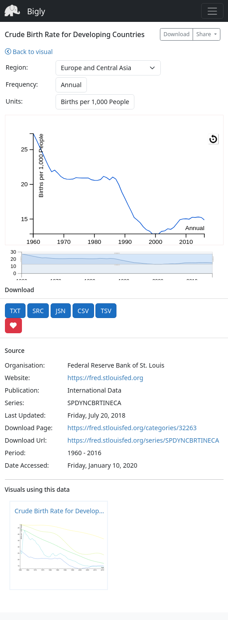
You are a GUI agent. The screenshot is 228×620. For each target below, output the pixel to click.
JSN (60, 310)
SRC (37, 310)
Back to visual (29, 51)
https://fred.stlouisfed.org (105, 377)
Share (204, 34)
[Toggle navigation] (212, 11)
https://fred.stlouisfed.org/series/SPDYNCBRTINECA (143, 440)
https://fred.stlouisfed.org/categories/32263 (132, 427)
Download (176, 34)
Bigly (36, 11)
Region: (17, 67)
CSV (83, 310)
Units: (14, 101)
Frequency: (22, 84)
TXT (15, 310)
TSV (106, 310)
